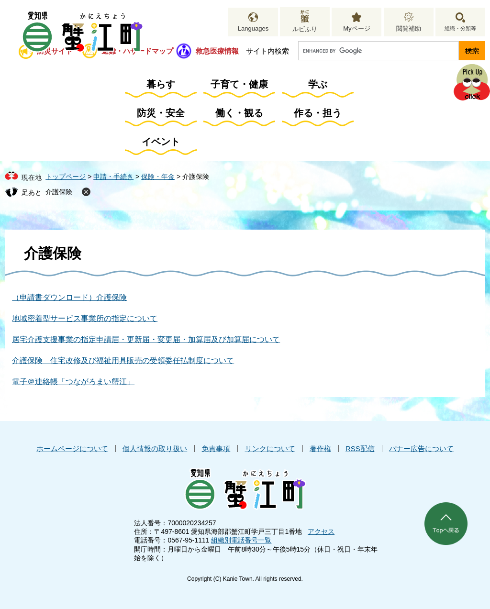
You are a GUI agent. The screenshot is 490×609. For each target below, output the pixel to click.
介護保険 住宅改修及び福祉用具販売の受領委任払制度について (123, 360)
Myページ (356, 28)
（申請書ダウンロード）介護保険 (69, 297)
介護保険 (58, 192)
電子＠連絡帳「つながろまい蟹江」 (73, 381)
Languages (253, 28)
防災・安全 (161, 113)
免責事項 (215, 448)
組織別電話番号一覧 (241, 540)
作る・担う (318, 113)
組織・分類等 (460, 28)
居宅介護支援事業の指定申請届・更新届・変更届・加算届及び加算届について (146, 339)
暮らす (160, 84)
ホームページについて (72, 448)
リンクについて (270, 448)
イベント (161, 141)
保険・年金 (158, 176)
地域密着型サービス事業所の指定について (84, 318)
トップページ (65, 176)
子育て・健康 (239, 84)
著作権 (320, 448)
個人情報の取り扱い (154, 448)
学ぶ (317, 84)
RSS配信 (360, 448)
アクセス (321, 531)
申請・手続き (113, 176)
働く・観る (239, 113)
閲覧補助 (408, 28)
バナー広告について (421, 448)
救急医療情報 (217, 51)
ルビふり (304, 29)
